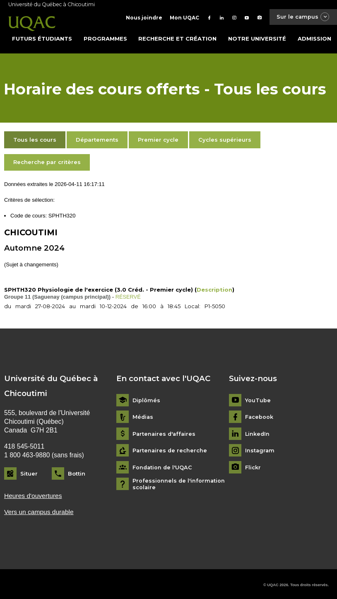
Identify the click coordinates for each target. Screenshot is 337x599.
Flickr (253, 465)
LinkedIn (257, 432)
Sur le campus (302, 17)
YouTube (258, 398)
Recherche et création (177, 37)
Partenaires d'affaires (164, 432)
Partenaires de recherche (170, 449)
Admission (314, 37)
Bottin (76, 472)
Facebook (259, 415)
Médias (143, 415)
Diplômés (146, 398)
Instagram (260, 449)
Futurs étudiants (42, 37)
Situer (29, 472)
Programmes (105, 37)
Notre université (257, 37)
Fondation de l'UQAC (162, 465)
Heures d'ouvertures (33, 494)
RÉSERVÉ (128, 295)
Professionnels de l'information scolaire (179, 482)
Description (214, 288)
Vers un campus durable (39, 510)
